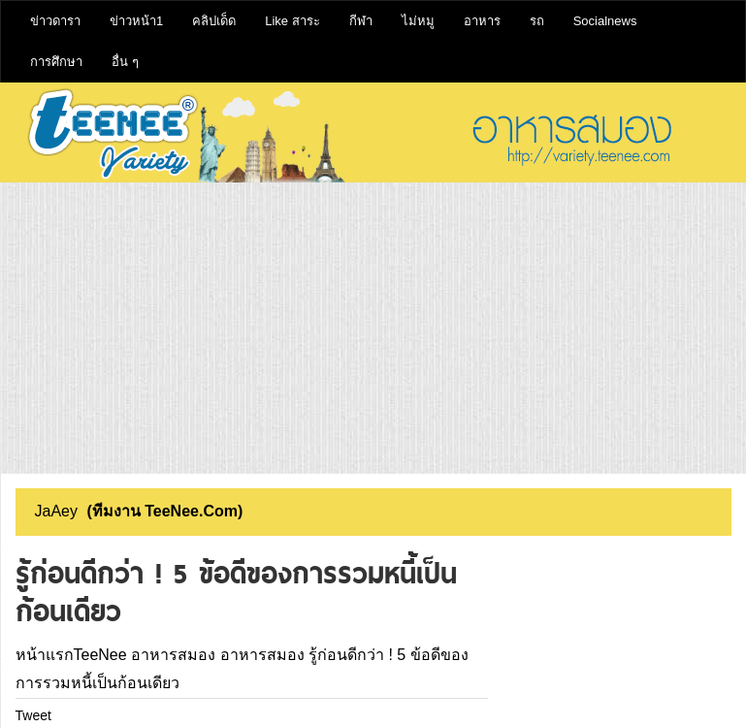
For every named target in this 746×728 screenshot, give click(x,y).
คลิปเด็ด (214, 21)
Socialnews (605, 21)
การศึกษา (56, 61)
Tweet (33, 715)
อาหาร (482, 21)
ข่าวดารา (55, 21)
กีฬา (361, 21)
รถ (537, 21)
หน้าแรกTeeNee (71, 654)
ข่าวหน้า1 (136, 21)
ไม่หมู (418, 21)
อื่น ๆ (125, 61)
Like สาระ (292, 21)
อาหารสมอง (173, 654)
